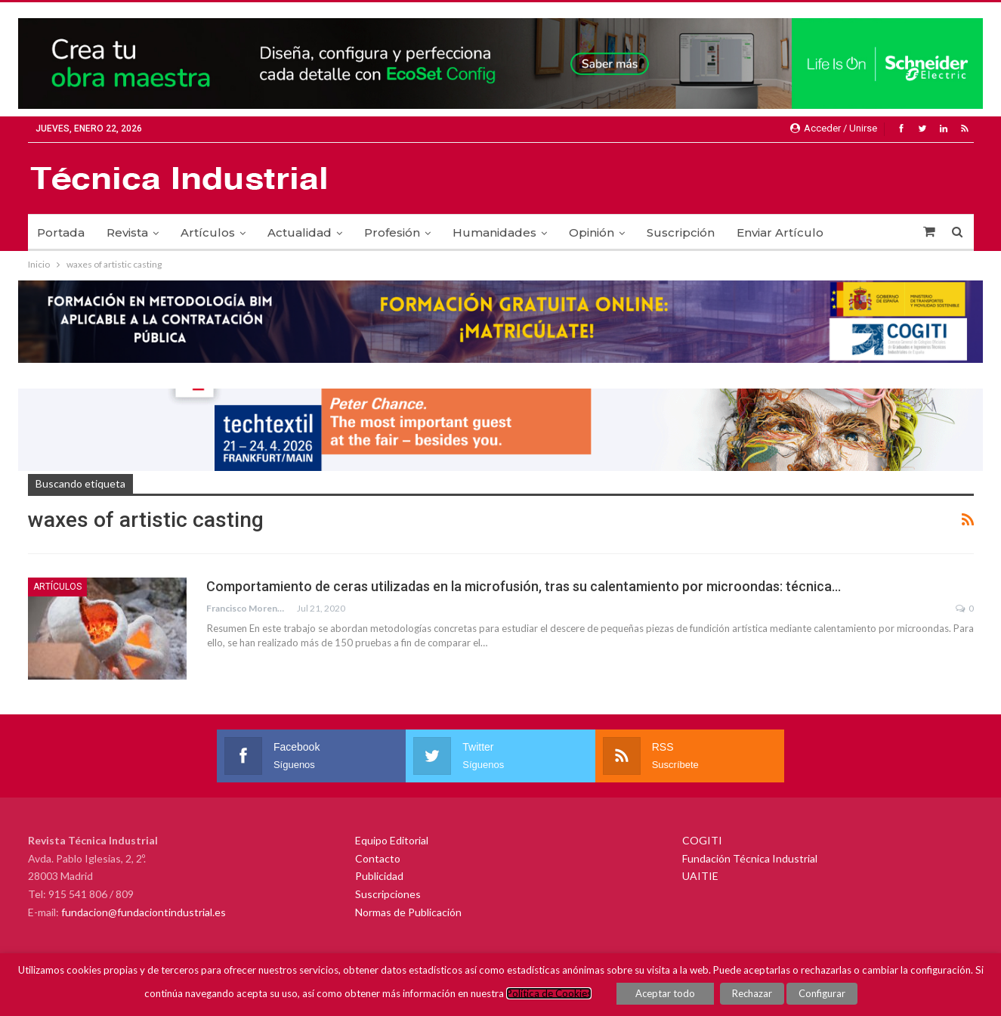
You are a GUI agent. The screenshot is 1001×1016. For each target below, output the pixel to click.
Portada (61, 232)
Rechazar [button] (752, 993)
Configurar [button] (822, 993)
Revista (127, 232)
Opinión (591, 232)
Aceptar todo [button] (665, 993)
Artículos (208, 232)
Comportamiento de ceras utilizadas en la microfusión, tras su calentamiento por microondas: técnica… (523, 586)
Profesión (392, 232)
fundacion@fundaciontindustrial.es (143, 912)
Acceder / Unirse (833, 128)
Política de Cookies (549, 993)
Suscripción (681, 232)
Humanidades (494, 232)
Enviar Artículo (780, 232)
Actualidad (299, 232)
